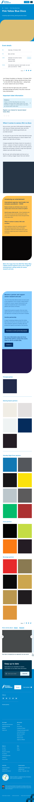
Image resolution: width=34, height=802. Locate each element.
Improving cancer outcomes (7, 724)
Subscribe (24, 673)
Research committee (6, 751)
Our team (4, 748)
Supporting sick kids (6, 726)
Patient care (4, 730)
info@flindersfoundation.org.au (24, 767)
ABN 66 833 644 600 (15, 795)
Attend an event (20, 737)
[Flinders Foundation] (6, 2)
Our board (4, 749)
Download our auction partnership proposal (16, 330)
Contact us (8, 344)
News (18, 748)
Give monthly (19, 726)
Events (6, 8)
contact (18, 339)
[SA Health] (4, 708)
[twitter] (13, 698)
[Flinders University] (4, 713)
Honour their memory (21, 732)
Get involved (19, 722)
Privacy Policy (5, 759)
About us (4, 746)
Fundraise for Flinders (21, 728)
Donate (18, 687)
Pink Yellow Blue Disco (15, 8)
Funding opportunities (6, 755)
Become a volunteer (21, 733)
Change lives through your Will (23, 730)
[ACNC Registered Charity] (5, 780)
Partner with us (20, 735)
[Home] (2, 8)
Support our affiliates (21, 739)
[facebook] (6, 698)
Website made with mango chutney (26, 795)
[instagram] (10, 698)
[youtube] (16, 698)
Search (18, 749)
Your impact (4, 722)
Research (22, 628)
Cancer (16, 628)
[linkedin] (3, 698)
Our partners (4, 753)
